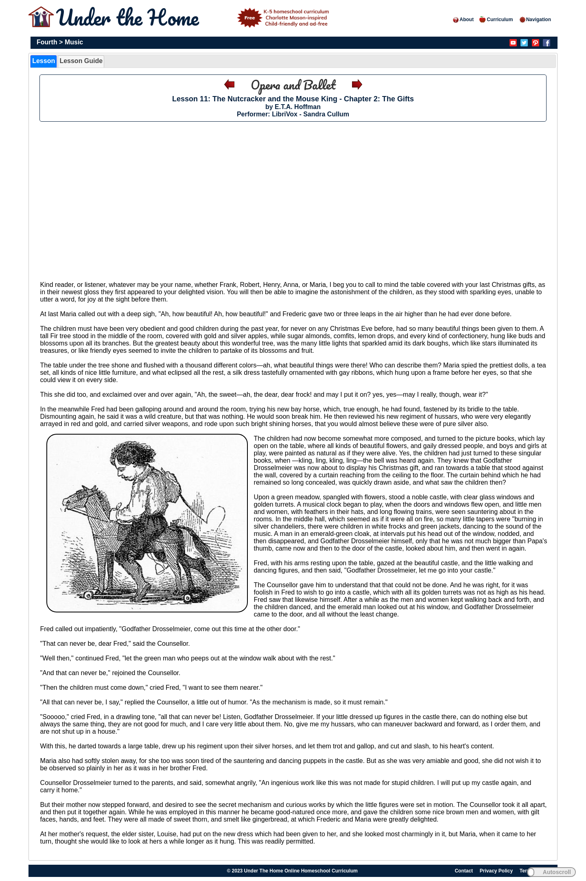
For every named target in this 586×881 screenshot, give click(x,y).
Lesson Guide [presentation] (81, 60)
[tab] (44, 61)
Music (74, 42)
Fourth (47, 42)
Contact (464, 871)
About (463, 19)
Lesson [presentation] (43, 60)
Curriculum (496, 19)
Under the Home (194, 17)
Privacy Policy (496, 871)
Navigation (535, 19)
